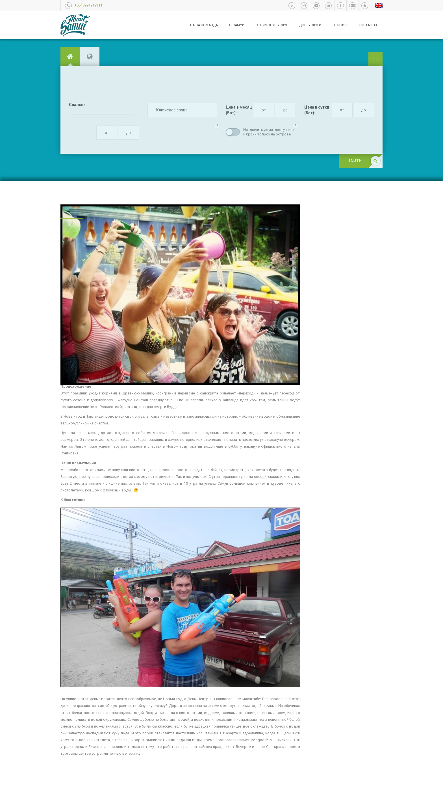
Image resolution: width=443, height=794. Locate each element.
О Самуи (236, 25)
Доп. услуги (310, 25)
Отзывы (340, 25)
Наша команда (204, 25)
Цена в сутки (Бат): (316, 110)
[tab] (70, 56)
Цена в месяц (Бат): (239, 110)
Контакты (368, 25)
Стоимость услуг (272, 25)
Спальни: (78, 104)
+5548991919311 (88, 5)
